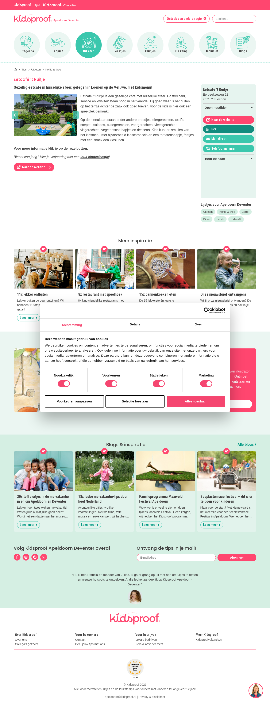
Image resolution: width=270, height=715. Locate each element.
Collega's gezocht (26, 644)
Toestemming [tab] (71, 325)
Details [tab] (135, 324)
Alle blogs (247, 444)
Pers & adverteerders (149, 644)
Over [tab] (198, 324)
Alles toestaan (196, 401)
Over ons (21, 639)
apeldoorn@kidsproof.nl (120, 697)
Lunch (220, 219)
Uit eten (208, 211)
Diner (206, 219)
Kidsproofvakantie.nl (209, 639)
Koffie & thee (227, 211)
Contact (80, 639)
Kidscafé (236, 219)
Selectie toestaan (135, 401)
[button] (15, 115)
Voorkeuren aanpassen (74, 401)
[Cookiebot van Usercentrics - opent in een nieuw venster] (206, 310)
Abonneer (237, 557)
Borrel (245, 211)
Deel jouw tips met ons (90, 644)
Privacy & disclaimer (152, 697)
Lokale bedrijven (146, 639)
